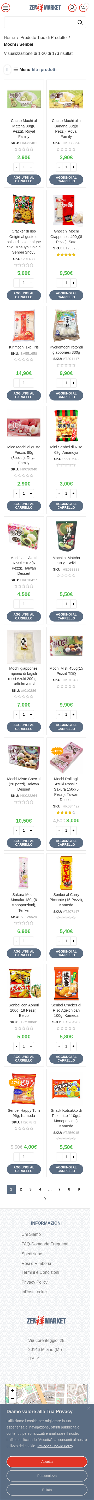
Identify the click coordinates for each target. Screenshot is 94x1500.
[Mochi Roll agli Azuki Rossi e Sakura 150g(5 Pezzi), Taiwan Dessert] (66, 757)
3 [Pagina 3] (31, 1189)
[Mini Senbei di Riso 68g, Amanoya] (66, 426)
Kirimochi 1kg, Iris (24, 347)
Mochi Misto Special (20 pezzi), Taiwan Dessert (23, 784)
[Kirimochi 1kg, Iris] (24, 326)
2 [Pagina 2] (21, 1189)
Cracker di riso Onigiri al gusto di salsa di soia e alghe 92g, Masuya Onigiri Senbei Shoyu (24, 241)
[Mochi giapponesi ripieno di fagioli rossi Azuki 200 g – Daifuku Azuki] (24, 647)
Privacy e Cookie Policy (57, 1446)
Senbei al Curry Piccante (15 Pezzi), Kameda (66, 900)
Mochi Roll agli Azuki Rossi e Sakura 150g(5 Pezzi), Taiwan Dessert (66, 789)
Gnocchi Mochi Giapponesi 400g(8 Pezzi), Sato (66, 236)
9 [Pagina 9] (79, 1189)
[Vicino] (88, 1408)
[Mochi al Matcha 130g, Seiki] (66, 536)
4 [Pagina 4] (40, 1189)
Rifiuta (47, 1490)
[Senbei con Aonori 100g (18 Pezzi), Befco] (24, 984)
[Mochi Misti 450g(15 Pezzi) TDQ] (66, 647)
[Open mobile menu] (6, 8)
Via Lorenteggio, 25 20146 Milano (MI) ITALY (46, 1349)
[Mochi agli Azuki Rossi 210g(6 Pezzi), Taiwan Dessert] (24, 536)
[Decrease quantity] (16, 167)
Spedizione (32, 1254)
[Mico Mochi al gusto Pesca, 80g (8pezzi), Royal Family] (24, 426)
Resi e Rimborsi (36, 1263)
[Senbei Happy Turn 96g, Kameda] (24, 1089)
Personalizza (47, 1476)
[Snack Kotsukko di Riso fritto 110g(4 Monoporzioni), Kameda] (66, 1089)
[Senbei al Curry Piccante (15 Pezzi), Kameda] (66, 873)
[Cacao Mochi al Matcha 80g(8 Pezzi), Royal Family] (24, 99)
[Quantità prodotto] (24, 167)
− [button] (12, 1399)
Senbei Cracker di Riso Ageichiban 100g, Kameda (66, 1010)
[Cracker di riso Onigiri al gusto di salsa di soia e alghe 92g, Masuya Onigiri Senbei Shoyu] (24, 210)
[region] (47, 1452)
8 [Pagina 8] (69, 1189)
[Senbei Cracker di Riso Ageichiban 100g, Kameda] (66, 984)
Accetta (47, 1462)
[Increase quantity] (31, 167)
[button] (24, 179)
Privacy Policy (35, 1282)
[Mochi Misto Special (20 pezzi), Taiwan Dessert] (24, 757)
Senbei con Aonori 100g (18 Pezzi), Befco (24, 1010)
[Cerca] (45, 22)
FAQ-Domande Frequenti (45, 1244)
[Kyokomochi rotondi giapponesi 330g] (66, 326)
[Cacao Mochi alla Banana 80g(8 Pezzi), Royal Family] (66, 99)
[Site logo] (45, 7)
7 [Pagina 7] (59, 1189)
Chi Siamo (31, 1234)
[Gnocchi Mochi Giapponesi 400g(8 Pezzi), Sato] (66, 210)
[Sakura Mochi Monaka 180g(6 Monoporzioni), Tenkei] (24, 873)
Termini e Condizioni (40, 1272)
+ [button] (12, 1391)
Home (9, 37)
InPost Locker (34, 1292)
